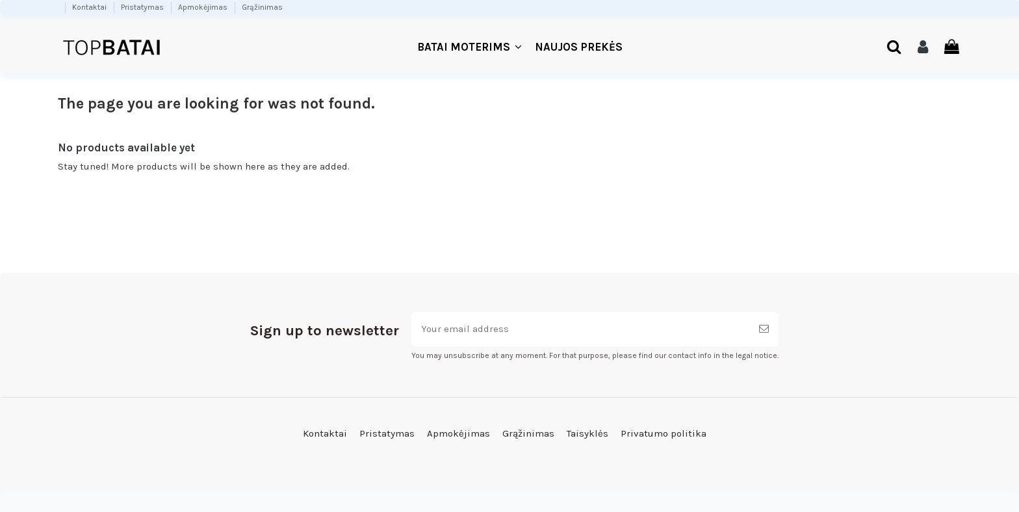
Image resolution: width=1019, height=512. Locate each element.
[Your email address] (580, 329)
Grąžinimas (262, 7)
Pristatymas (143, 7)
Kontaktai (90, 7)
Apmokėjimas (203, 7)
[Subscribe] (764, 329)
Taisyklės (587, 433)
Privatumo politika (663, 433)
